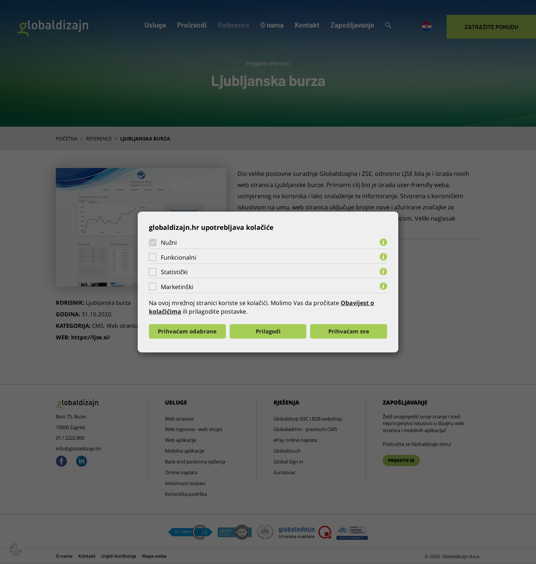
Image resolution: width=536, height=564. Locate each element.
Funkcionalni (178, 257)
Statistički (174, 272)
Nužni (169, 242)
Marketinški (177, 287)
